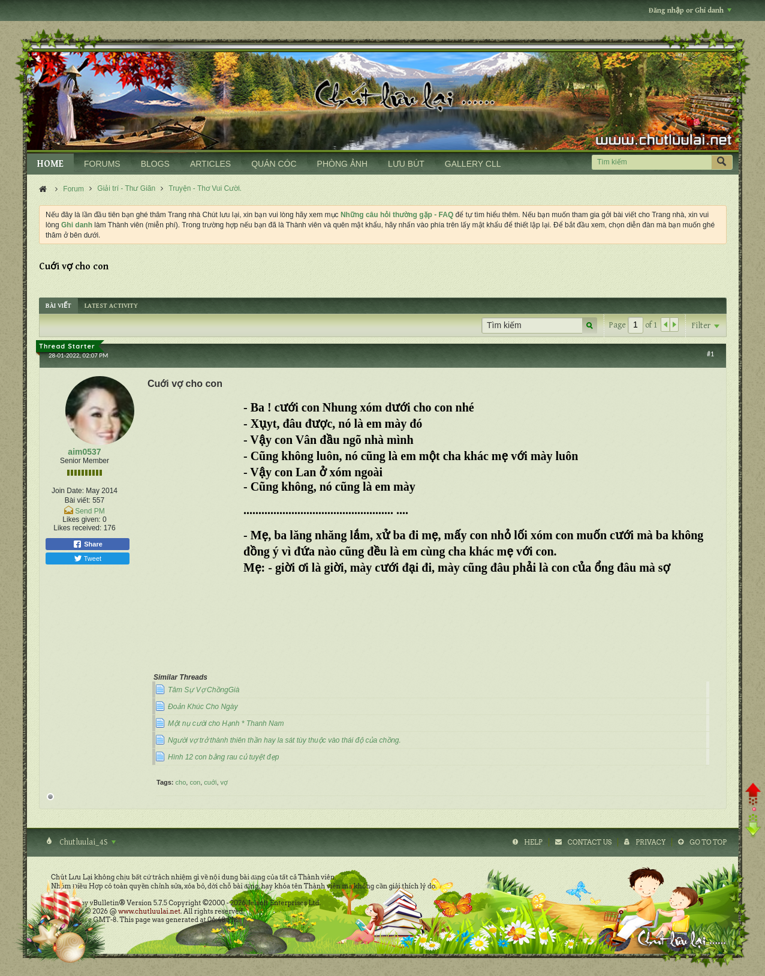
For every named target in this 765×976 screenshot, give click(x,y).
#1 (710, 354)
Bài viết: (78, 500)
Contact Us (590, 842)
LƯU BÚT (406, 164)
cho (181, 782)
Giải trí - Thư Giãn (126, 188)
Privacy (650, 842)
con (194, 782)
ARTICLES (210, 164)
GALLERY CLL (473, 164)
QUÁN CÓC (273, 164)
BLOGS (155, 164)
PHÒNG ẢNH (342, 164)
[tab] (58, 306)
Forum (73, 189)
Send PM (89, 511)
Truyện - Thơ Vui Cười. (205, 188)
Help (533, 842)
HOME (50, 164)
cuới (210, 782)
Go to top (708, 842)
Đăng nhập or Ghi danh (690, 10)
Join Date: (68, 491)
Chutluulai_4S (87, 842)
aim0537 (84, 452)
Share (88, 544)
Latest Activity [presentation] (111, 306)
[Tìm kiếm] (651, 162)
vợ (224, 782)
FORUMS (102, 164)
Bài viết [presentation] (58, 306)
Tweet (87, 558)
